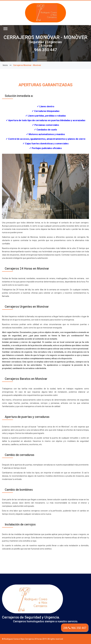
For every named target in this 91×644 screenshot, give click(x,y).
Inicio (5, 65)
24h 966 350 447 (74, 628)
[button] (5, 29)
